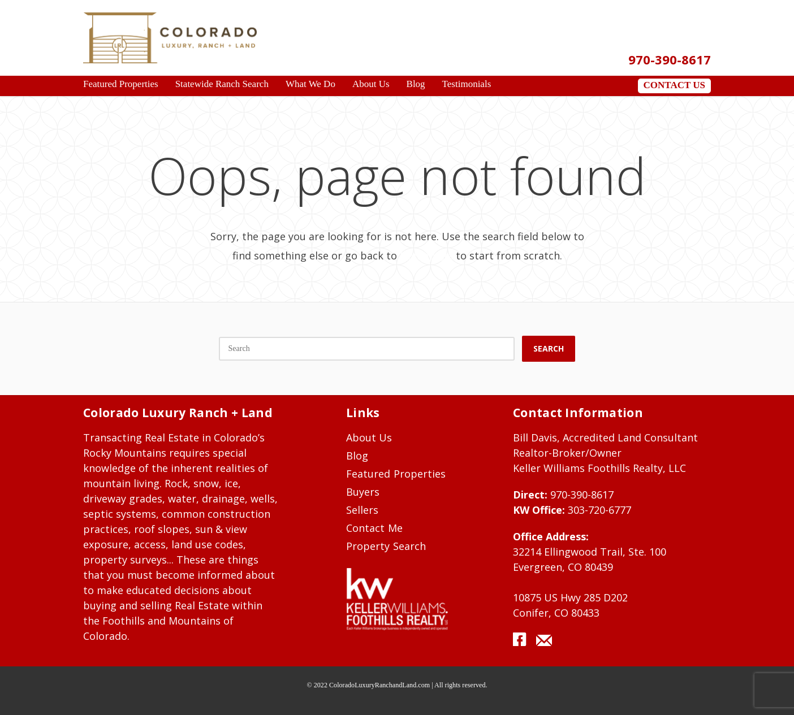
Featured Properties (396, 473)
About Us (369, 437)
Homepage (426, 255)
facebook (523, 643)
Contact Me (374, 528)
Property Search (386, 546)
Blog (357, 455)
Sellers (362, 510)
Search (548, 348)
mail (544, 643)
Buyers (362, 492)
